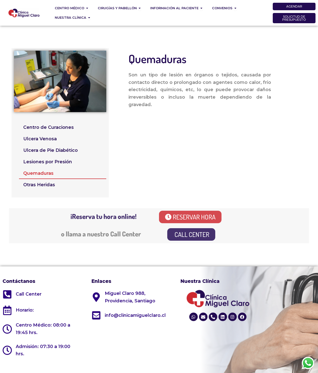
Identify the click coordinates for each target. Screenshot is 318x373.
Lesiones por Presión (47, 162)
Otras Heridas (39, 184)
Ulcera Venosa (40, 139)
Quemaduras (38, 173)
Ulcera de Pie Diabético (50, 150)
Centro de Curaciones (48, 127)
